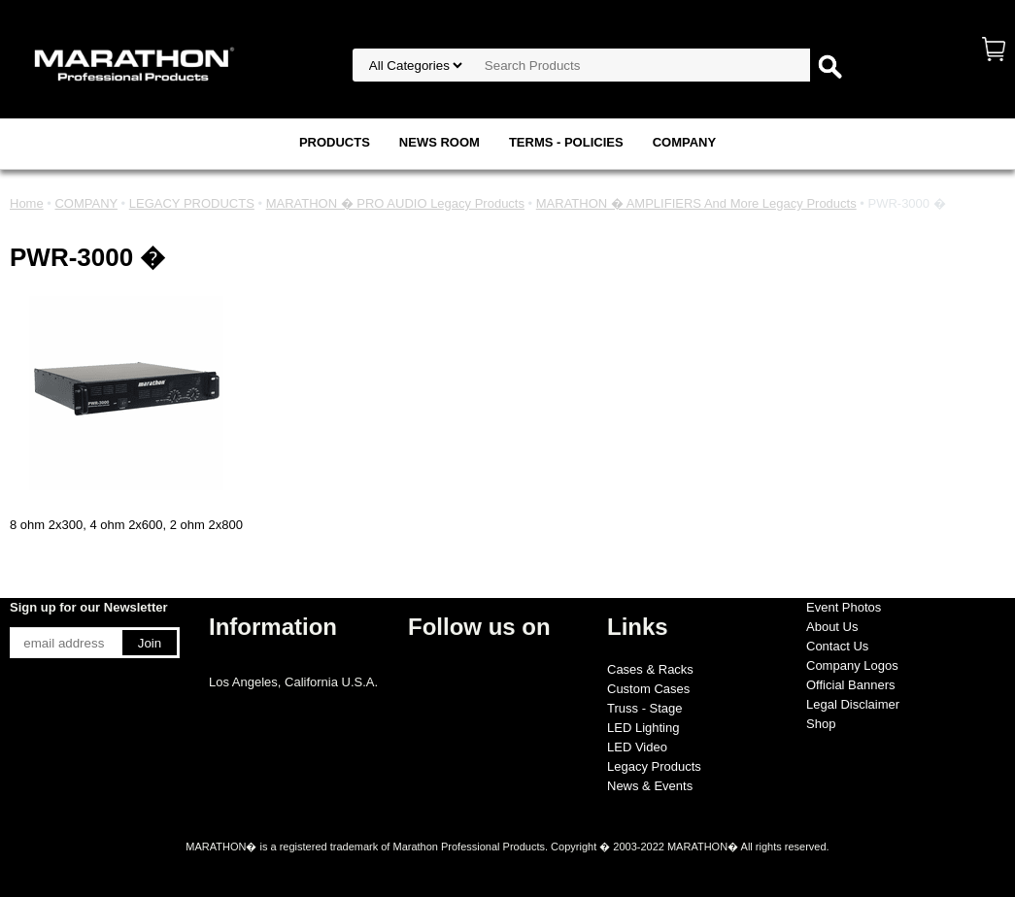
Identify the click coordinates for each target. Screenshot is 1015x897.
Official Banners (851, 685)
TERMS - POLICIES (566, 142)
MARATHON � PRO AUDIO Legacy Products (395, 203)
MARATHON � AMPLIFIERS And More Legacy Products (696, 203)
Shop (820, 723)
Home (27, 203)
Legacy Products (654, 766)
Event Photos (843, 607)
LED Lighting (643, 727)
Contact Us (837, 646)
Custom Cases (648, 688)
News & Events (650, 786)
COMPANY (684, 142)
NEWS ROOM (439, 142)
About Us (832, 626)
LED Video (637, 747)
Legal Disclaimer (852, 704)
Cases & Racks (650, 669)
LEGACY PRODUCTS (191, 203)
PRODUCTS (334, 142)
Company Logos (852, 665)
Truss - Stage (645, 708)
